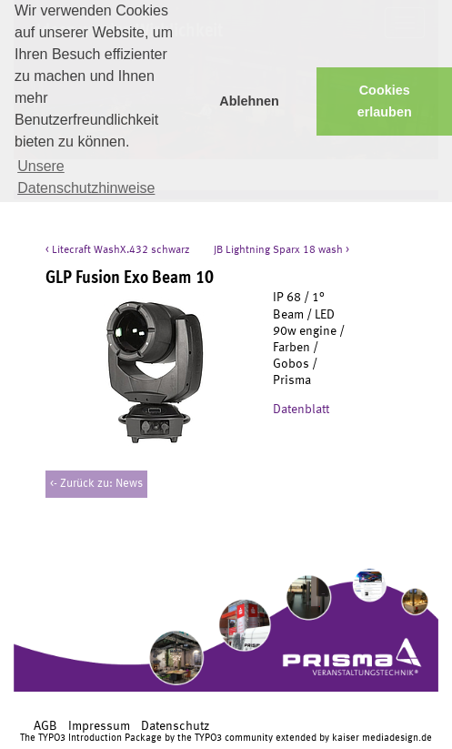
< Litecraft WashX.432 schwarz (117, 250)
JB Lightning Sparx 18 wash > (281, 250)
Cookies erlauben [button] (384, 101)
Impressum (99, 726)
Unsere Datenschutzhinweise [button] (86, 177)
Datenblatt (302, 409)
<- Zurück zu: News (96, 484)
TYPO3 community (234, 738)
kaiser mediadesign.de (382, 738)
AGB (45, 726)
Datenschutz (175, 726)
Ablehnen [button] (249, 101)
